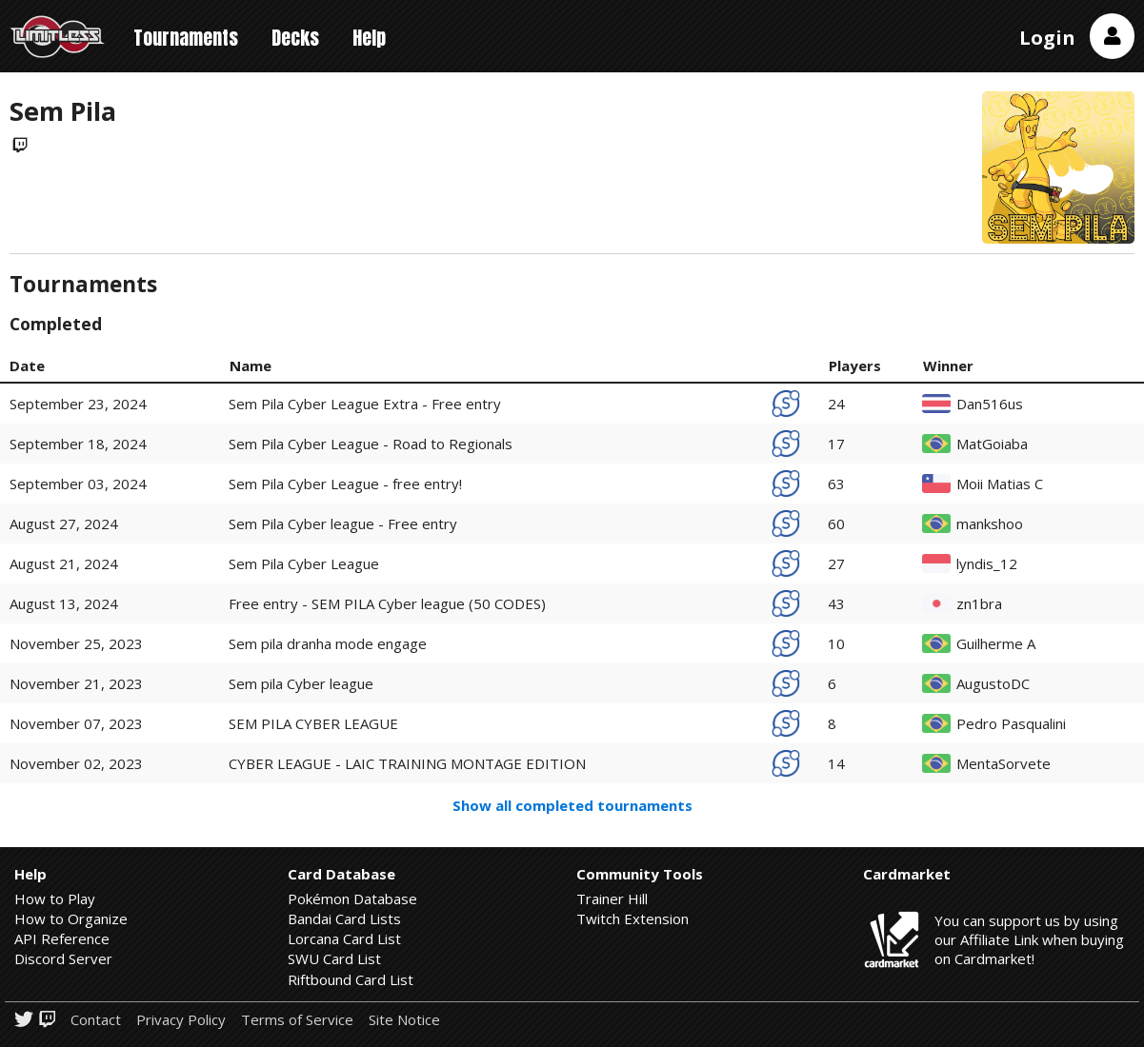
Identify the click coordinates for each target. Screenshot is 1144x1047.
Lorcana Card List (344, 938)
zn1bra (979, 604)
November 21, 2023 (76, 683)
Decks (295, 37)
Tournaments (185, 37)
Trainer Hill (612, 898)
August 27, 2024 (64, 523)
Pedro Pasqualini (1011, 724)
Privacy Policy (181, 1020)
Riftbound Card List (350, 979)
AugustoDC (993, 684)
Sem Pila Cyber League (304, 563)
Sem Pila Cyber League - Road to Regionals (370, 443)
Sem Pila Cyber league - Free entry (343, 523)
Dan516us (989, 404)
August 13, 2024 (64, 603)
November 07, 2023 (76, 723)
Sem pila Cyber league (301, 683)
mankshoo (989, 524)
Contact (95, 1020)
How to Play (54, 898)
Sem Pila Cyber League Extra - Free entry (365, 403)
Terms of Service (297, 1020)
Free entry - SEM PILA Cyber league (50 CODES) (387, 603)
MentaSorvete (1003, 764)
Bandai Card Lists (344, 918)
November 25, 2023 (76, 643)
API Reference (62, 938)
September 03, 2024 (78, 483)
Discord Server (63, 958)
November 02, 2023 (76, 763)
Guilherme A (995, 644)
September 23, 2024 (78, 403)
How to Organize (71, 918)
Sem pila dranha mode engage (328, 643)
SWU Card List (334, 958)
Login (1047, 37)
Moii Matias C (999, 484)
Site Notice (404, 1020)
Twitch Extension (632, 918)
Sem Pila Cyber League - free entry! (345, 483)
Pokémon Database (352, 898)
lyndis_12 (986, 564)
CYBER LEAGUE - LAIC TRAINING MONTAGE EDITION (407, 763)
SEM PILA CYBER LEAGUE (313, 723)
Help (369, 37)
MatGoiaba (992, 444)
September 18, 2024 (78, 443)
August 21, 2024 (64, 563)
